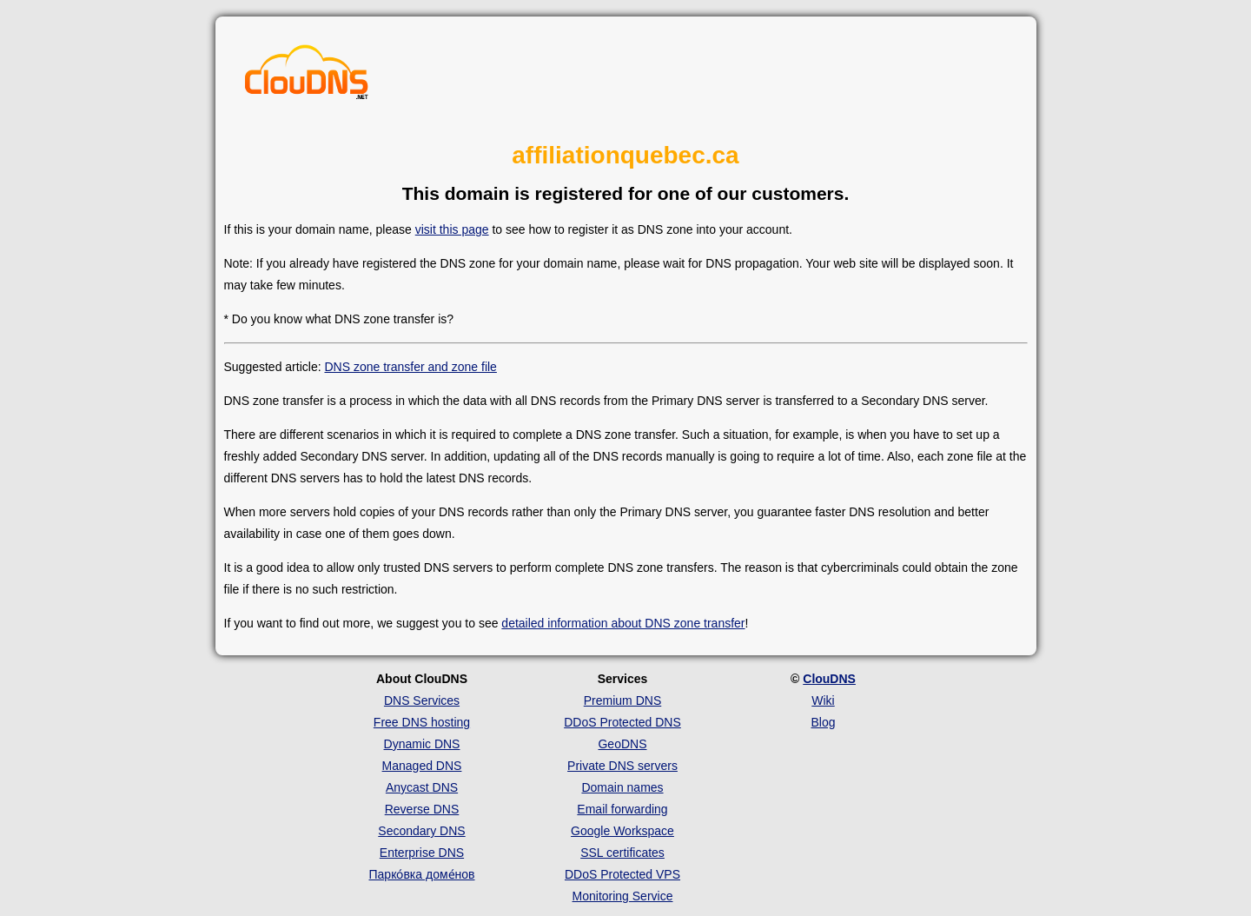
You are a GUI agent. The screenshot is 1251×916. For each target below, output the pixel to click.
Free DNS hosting (422, 722)
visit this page (452, 229)
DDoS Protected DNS (622, 722)
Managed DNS (422, 766)
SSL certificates (622, 853)
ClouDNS (829, 679)
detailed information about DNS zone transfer (623, 623)
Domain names (622, 787)
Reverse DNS (422, 809)
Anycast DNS (422, 787)
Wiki (822, 700)
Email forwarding (622, 809)
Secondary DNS (421, 831)
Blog (823, 722)
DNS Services (422, 700)
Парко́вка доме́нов (422, 874)
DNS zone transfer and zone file (410, 367)
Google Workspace (622, 831)
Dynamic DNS (422, 744)
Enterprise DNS (422, 853)
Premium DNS (622, 700)
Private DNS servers (622, 766)
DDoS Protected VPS (622, 874)
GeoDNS (622, 744)
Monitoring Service (623, 896)
